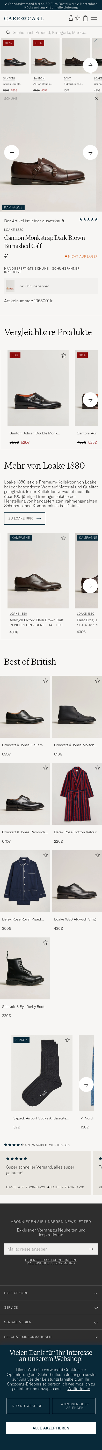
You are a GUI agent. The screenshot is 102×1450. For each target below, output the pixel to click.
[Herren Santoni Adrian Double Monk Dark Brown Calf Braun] (45, 55)
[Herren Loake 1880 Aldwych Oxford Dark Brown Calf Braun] (38, 571)
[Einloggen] (71, 18)
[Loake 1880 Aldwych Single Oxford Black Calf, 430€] (77, 890)
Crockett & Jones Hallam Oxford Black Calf (22, 745)
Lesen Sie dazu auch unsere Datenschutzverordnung (51, 1262)
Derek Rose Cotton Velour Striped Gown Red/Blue (75, 832)
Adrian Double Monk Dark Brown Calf (44, 84)
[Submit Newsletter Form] (91, 1249)
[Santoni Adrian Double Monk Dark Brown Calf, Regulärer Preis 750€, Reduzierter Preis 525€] (45, 65)
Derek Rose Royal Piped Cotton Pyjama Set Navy (22, 919)
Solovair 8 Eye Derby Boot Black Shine (23, 1006)
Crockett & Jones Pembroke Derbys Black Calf (24, 832)
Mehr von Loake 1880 (44, 465)
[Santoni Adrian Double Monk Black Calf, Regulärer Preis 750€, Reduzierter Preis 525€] (15, 65)
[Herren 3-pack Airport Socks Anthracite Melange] (41, 1073)
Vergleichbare (48, 332)
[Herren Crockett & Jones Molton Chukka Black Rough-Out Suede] (77, 707)
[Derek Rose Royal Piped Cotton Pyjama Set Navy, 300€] (25, 890)
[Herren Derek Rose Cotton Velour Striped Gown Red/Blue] (77, 794)
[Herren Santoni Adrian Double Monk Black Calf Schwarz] (15, 55)
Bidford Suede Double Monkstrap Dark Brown (75, 84)
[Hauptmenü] (93, 18)
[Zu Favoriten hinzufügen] (62, 356)
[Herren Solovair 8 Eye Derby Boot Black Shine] (25, 968)
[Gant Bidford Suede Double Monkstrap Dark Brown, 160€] (76, 65)
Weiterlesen (79, 1388)
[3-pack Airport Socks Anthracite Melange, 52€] (42, 1082)
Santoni (9, 78)
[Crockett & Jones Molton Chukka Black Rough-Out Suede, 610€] (77, 716)
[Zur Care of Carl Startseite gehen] (23, 18)
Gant (67, 78)
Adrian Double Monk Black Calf (13, 84)
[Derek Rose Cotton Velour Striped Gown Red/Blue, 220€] (77, 803)
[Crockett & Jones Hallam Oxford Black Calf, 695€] (25, 716)
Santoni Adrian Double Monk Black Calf (33, 433)
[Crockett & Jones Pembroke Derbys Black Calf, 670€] (25, 803)
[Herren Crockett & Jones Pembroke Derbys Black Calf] (25, 794)
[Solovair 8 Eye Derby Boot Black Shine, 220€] (25, 977)
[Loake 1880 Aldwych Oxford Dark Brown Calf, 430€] (38, 584)
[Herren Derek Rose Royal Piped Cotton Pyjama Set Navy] (25, 881)
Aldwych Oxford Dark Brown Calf (36, 620)
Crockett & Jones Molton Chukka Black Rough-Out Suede (75, 745)
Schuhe (10, 99)
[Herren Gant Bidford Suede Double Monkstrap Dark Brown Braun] (76, 55)
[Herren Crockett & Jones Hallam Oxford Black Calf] (25, 707)
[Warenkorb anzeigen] (85, 18)
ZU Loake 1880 (25, 518)
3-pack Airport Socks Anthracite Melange (39, 1118)
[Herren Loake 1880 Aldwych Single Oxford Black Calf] (77, 881)
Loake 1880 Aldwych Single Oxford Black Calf (76, 919)
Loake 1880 (14, 230)
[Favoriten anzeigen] (77, 18)
